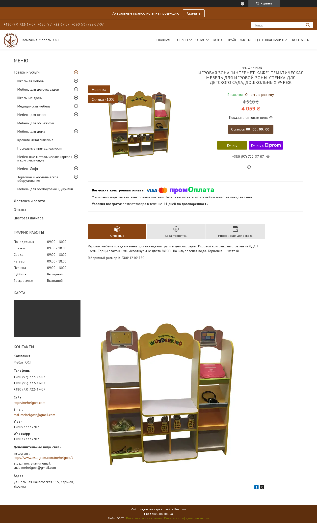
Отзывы (20, 209)
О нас (200, 40)
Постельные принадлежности (39, 148)
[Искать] (307, 25)
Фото (217, 40)
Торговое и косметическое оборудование (37, 179)
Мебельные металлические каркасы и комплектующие (44, 158)
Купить (232, 145)
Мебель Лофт (27, 168)
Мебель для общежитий (35, 123)
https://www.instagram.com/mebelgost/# (44, 457)
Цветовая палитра (271, 40)
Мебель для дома (31, 131)
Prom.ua (180, 509)
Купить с (266, 145)
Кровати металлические (35, 140)
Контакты (301, 40)
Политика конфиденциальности (186, 518)
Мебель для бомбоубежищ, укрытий (45, 189)
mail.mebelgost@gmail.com (34, 415)
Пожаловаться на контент (144, 518)
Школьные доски (30, 98)
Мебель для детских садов (38, 89)
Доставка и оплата (29, 201)
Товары (181, 40)
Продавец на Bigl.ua (158, 514)
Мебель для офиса (32, 114)
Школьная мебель (30, 81)
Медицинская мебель (33, 106)
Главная (163, 40)
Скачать (194, 13)
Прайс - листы (239, 40)
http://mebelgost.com (29, 402)
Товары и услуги (27, 72)
